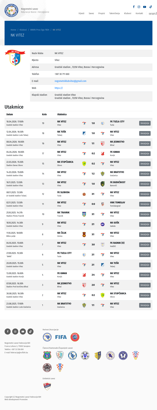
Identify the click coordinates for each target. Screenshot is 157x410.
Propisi (101, 13)
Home (13, 29)
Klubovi (127, 13)
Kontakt (139, 13)
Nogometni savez (27, 10)
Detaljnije (145, 123)
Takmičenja (114, 13)
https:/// (59, 88)
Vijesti (81, 13)
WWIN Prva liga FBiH (39, 29)
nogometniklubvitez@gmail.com (70, 81)
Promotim (23, 399)
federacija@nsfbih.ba (19, 352)
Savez (91, 13)
